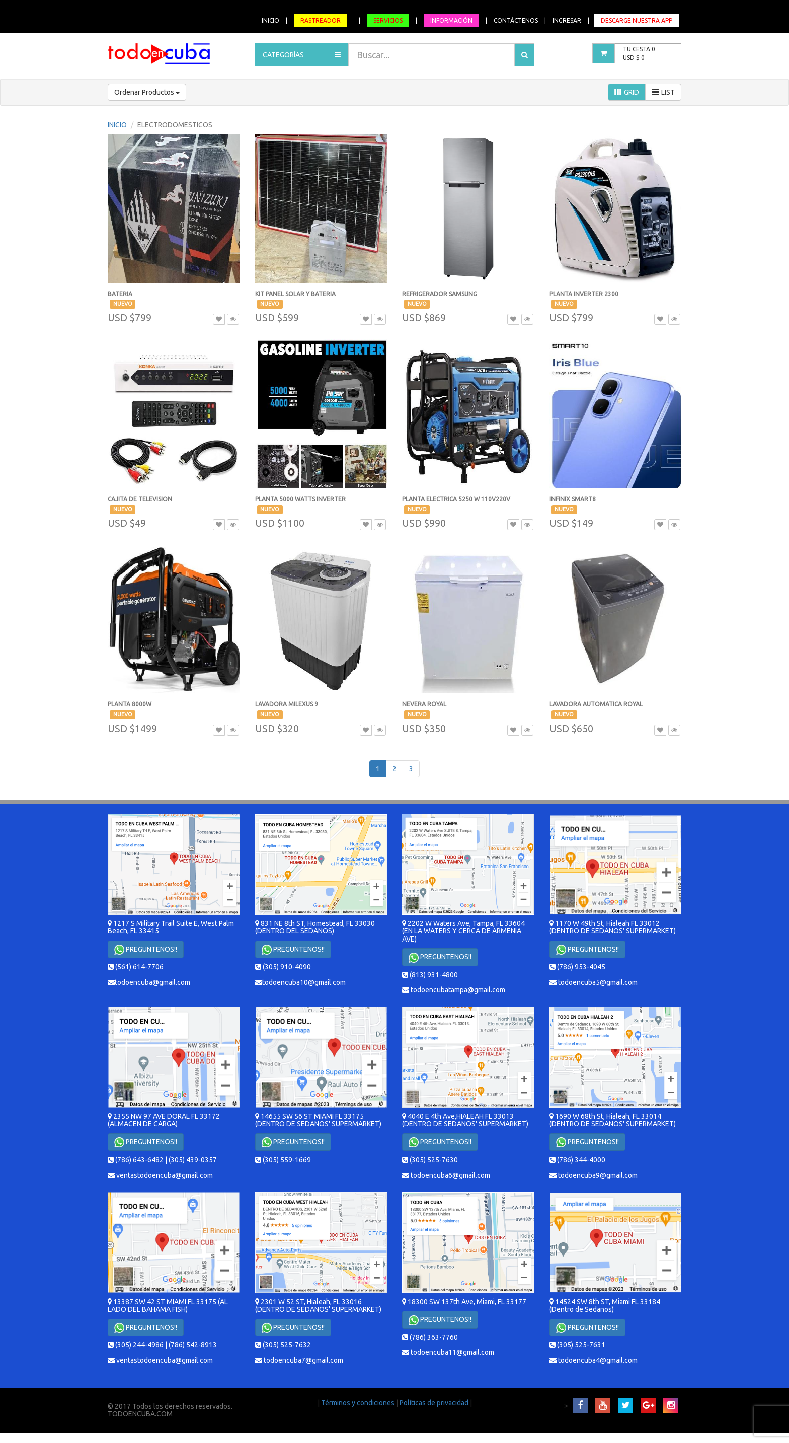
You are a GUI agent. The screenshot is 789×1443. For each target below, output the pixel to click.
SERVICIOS (388, 20)
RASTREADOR (320, 20)
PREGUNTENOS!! (145, 950)
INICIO (270, 20)
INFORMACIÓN (451, 20)
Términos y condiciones (358, 1403)
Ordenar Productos (147, 92)
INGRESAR (567, 20)
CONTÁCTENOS (516, 20)
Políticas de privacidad (435, 1403)
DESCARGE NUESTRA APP (636, 20)
